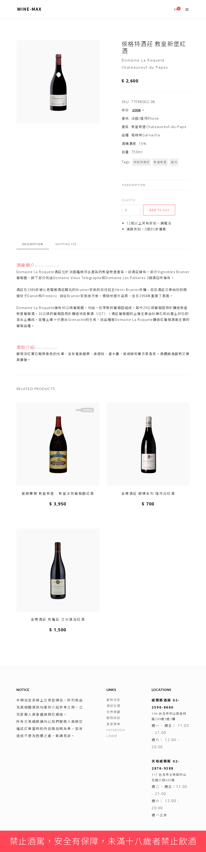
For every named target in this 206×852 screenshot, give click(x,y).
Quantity (129, 200)
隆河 (174, 162)
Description (133, 185)
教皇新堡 (160, 162)
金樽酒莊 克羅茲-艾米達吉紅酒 (58, 619)
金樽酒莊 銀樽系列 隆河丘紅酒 (148, 493)
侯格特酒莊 (142, 162)
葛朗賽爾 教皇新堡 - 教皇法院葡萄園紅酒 (58, 493)
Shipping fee (66, 244)
